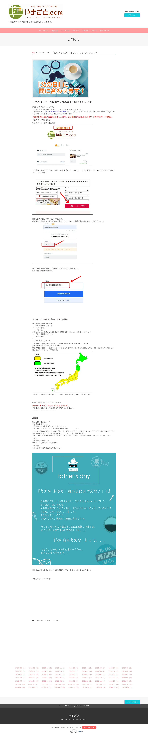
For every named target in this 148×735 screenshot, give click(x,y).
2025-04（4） (114, 668)
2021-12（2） (87, 681)
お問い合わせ (132, 15)
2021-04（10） (74, 684)
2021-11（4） (100, 681)
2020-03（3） (47, 687)
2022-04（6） (34, 681)
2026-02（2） (34, 668)
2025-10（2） (74, 668)
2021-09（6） (127, 681)
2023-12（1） (47, 674)
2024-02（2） (20, 674)
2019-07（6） (114, 687)
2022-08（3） (114, 678)
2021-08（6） (20, 684)
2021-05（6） (60, 684)
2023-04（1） (20, 678)
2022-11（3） (87, 678)
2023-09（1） (87, 674)
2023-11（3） (60, 674)
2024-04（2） (114, 671)
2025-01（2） (20, 671)
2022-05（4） (20, 681)
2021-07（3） (33, 684)
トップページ (43, 30)
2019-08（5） (101, 687)
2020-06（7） (20, 687)
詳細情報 (85, 30)
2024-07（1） (87, 671)
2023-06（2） (114, 674)
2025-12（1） (47, 668)
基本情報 (75, 30)
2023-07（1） (100, 674)
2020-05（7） (33, 687)
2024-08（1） (74, 671)
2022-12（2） (74, 678)
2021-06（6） (47, 684)
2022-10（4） (100, 678)
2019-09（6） (87, 687)
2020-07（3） (127, 684)
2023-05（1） (127, 674)
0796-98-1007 (133, 11)
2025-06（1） (87, 668)
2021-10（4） (114, 681)
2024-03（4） (127, 671)
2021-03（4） (87, 684)
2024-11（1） (47, 671)
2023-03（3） (34, 678)
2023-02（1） (47, 678)
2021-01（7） (114, 684)
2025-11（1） (60, 668)
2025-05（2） (100, 668)
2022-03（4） (47, 681)
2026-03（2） (20, 668)
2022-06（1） (127, 678)
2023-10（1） (74, 674)
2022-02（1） (60, 681)
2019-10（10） (74, 687)
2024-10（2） (60, 671)
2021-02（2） (101, 684)
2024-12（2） (34, 671)
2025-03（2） (127, 668)
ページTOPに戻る (132, 702)
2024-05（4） (100, 671)
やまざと (74, 715)
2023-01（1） (60, 678)
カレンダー (65, 30)
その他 (94, 30)
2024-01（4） (34, 674)
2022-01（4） (74, 681)
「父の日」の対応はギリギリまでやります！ (75, 52)
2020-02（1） (60, 687)
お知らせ (54, 30)
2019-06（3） (127, 687)
